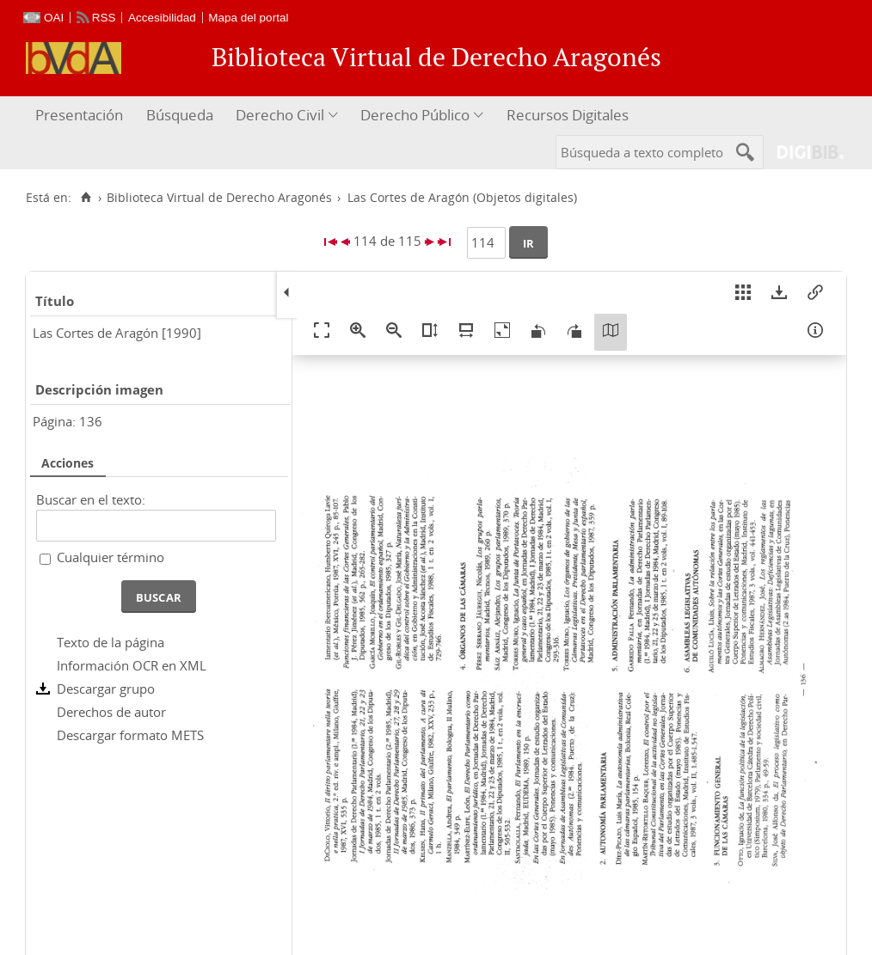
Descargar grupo (106, 688)
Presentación (79, 115)
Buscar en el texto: (90, 499)
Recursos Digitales (568, 115)
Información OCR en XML (131, 665)
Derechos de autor (111, 711)
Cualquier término (110, 557)
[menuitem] (81, 115)
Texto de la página (110, 642)
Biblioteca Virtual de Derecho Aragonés (219, 197)
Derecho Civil (280, 115)
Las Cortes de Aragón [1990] (117, 332)
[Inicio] (85, 198)
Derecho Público (415, 115)
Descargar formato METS (130, 735)
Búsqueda (179, 115)
